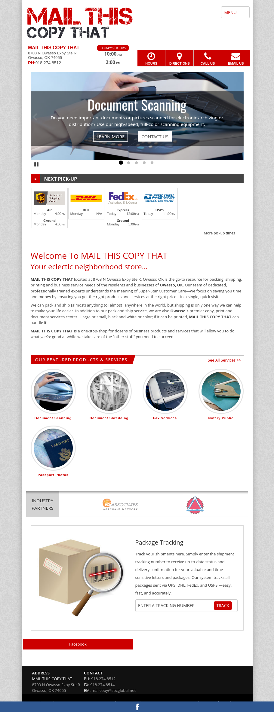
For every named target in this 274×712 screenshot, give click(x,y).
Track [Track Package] (223, 605)
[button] (137, 210)
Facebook (78, 644)
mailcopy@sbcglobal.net (114, 690)
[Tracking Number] (175, 605)
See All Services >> (224, 360)
